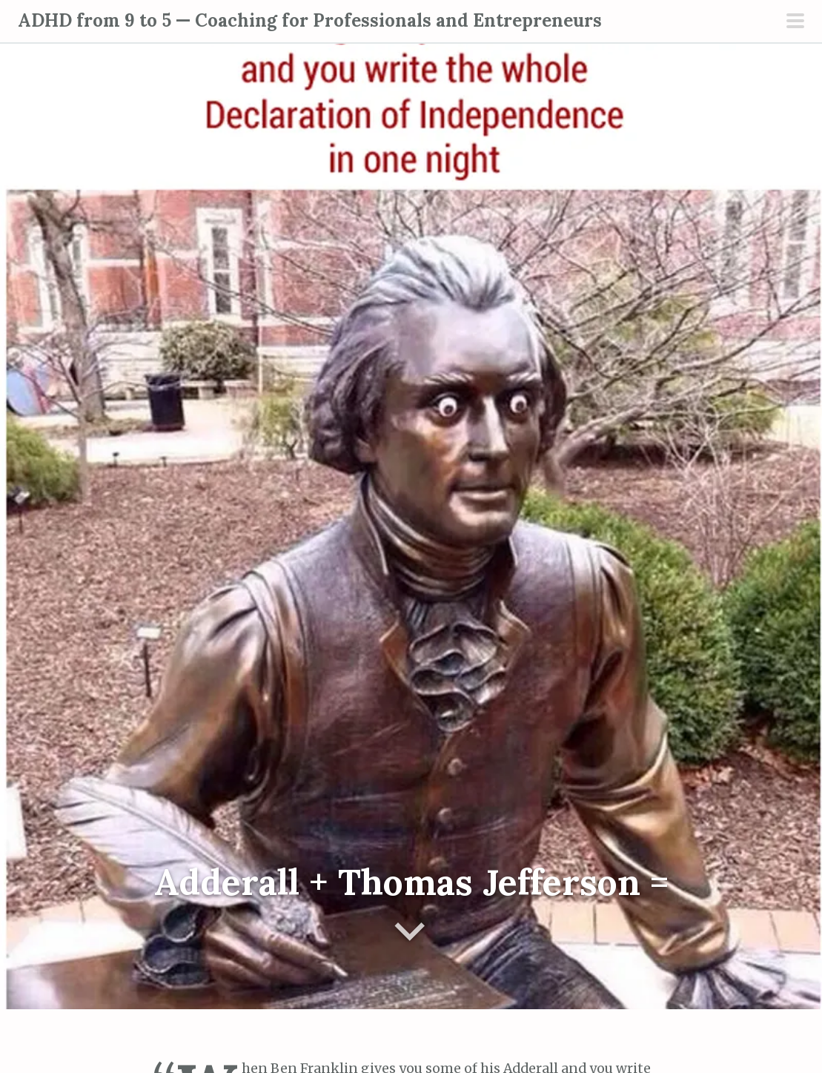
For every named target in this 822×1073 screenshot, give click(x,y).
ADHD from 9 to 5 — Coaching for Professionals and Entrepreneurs (310, 20)
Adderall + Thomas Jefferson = (411, 882)
